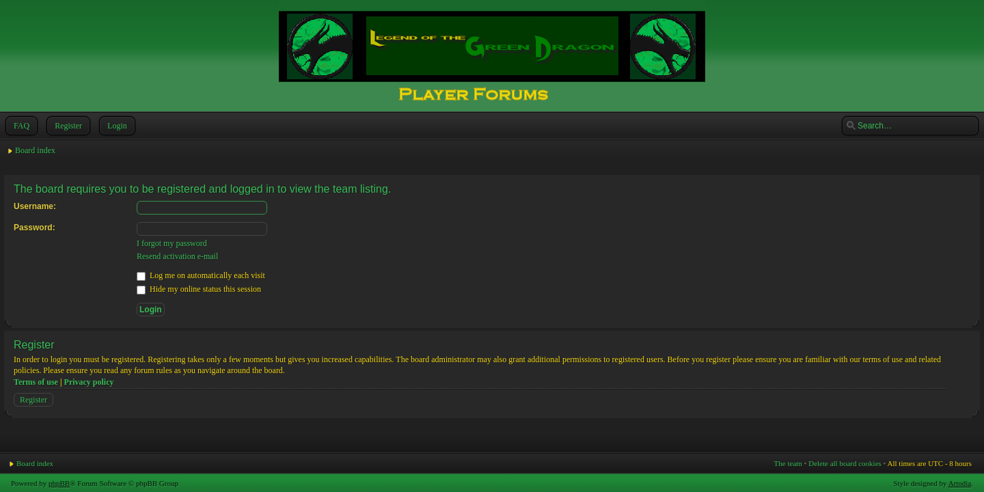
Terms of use (36, 382)
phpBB (59, 483)
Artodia (960, 483)
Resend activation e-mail (177, 256)
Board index (35, 150)
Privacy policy (89, 382)
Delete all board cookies (845, 463)
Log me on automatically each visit (201, 275)
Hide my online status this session (199, 289)
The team (788, 463)
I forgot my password (172, 243)
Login (116, 126)
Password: (34, 227)
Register (67, 126)
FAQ (20, 126)
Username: (35, 206)
